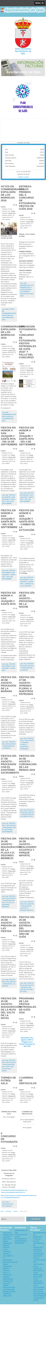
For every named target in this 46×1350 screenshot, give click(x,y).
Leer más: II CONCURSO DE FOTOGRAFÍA (7, 1204)
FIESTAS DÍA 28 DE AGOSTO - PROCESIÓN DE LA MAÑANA (8, 684)
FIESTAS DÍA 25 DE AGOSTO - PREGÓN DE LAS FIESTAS (8, 924)
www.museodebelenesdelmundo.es (13, 1192)
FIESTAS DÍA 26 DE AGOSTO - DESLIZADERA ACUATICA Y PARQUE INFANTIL (28, 847)
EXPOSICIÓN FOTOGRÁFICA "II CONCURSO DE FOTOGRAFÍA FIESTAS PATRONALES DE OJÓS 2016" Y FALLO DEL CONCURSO (28, 342)
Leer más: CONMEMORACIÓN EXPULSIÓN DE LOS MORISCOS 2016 (9, 416)
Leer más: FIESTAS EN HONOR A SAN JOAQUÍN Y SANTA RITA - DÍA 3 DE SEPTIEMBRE (8, 575)
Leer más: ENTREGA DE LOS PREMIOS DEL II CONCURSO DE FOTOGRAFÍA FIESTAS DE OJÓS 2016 (26, 289)
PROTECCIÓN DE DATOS (21, 1236)
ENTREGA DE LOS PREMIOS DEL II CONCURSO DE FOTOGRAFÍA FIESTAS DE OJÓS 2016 (27, 197)
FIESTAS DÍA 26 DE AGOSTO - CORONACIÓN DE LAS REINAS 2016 (28, 762)
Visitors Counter (23, 177)
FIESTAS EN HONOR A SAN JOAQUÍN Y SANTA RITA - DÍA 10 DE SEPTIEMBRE (9, 436)
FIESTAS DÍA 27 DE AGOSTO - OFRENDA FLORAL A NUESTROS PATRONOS (27, 686)
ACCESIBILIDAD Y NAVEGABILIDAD (21, 1240)
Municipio (8, 1211)
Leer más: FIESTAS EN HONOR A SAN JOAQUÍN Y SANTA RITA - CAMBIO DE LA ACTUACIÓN (26, 582)
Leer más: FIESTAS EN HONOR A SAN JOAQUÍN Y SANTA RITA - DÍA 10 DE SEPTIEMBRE (8, 499)
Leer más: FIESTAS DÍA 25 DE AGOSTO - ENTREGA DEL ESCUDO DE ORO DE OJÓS (27, 987)
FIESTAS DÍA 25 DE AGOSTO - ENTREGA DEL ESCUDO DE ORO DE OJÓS (27, 927)
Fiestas (13, 211)
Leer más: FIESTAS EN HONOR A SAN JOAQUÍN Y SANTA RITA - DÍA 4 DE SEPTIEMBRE (26, 497)
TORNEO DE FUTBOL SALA (8, 1080)
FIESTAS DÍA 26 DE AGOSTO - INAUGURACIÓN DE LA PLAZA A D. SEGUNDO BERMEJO (11, 848)
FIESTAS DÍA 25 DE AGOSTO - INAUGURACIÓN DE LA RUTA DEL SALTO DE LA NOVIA (11, 1008)
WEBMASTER (19, 1243)
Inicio (2, 1211)
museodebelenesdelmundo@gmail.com (14, 1190)
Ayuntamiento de (23, 51)
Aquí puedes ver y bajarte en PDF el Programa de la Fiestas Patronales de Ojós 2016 (27, 1042)
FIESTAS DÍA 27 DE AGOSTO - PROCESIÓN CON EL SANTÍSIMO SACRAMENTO (10, 764)
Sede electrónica (23, 49)
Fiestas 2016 (12, 213)
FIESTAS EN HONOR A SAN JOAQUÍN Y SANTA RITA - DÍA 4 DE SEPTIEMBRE (27, 436)
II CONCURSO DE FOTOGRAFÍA (9, 1137)
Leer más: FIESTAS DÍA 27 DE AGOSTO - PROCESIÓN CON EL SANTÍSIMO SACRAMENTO (9, 827)
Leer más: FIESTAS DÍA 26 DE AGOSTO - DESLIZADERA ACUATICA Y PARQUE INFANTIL (27, 906)
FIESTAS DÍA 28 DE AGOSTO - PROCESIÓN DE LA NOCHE (27, 599)
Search (35, 1219)
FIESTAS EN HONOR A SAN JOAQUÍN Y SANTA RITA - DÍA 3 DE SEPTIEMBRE (9, 519)
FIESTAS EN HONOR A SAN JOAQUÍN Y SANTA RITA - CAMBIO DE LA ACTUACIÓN (27, 520)
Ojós (23, 53)
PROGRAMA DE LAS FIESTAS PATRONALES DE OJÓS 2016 (27, 1005)
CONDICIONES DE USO (21, 1231)
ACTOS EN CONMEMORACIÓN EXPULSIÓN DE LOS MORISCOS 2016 (12, 193)
